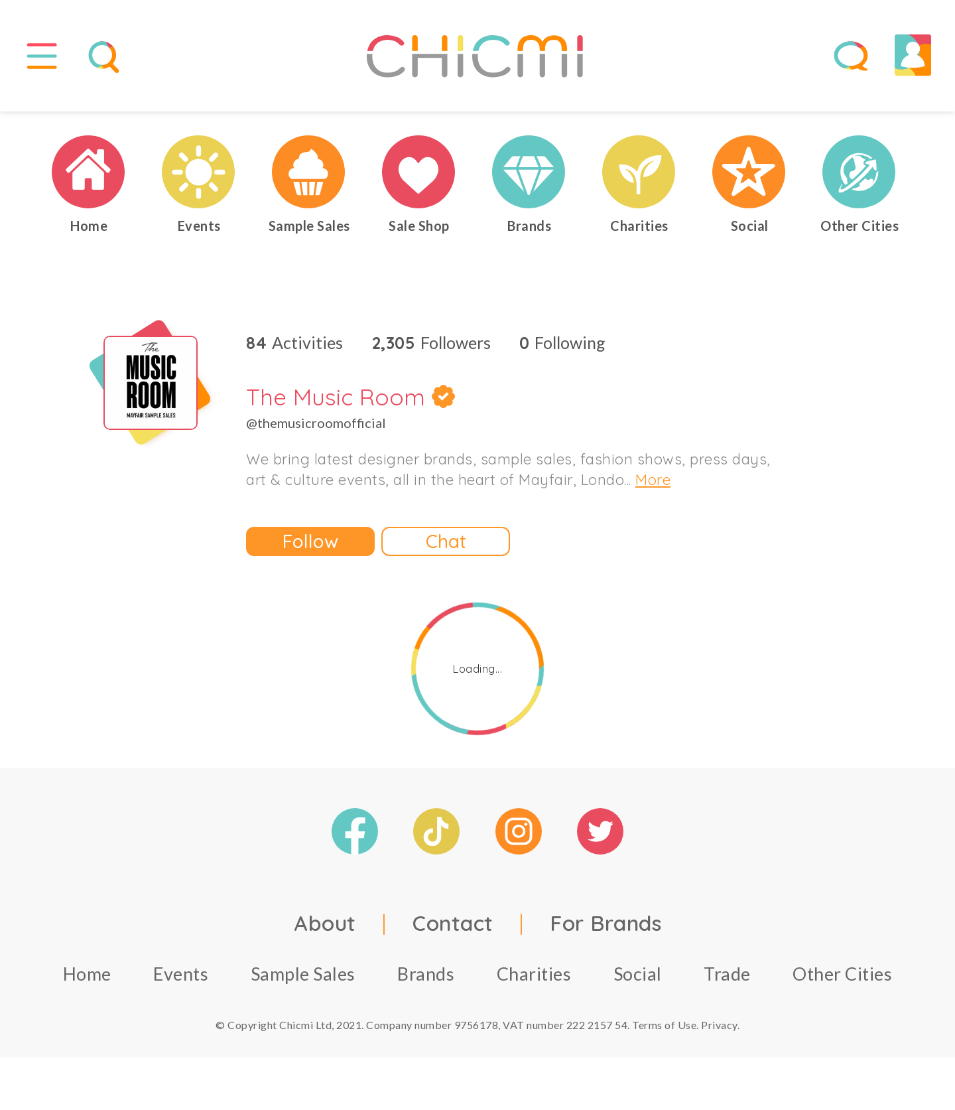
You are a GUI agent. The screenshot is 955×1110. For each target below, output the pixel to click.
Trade (727, 980)
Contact (453, 929)
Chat (446, 547)
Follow (310, 547)
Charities (534, 980)
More (652, 485)
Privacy (719, 1030)
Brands (425, 980)
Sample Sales (303, 980)
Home (87, 980)
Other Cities (842, 980)
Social (637, 980)
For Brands (605, 929)
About (325, 929)
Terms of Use (664, 1030)
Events (180, 980)
